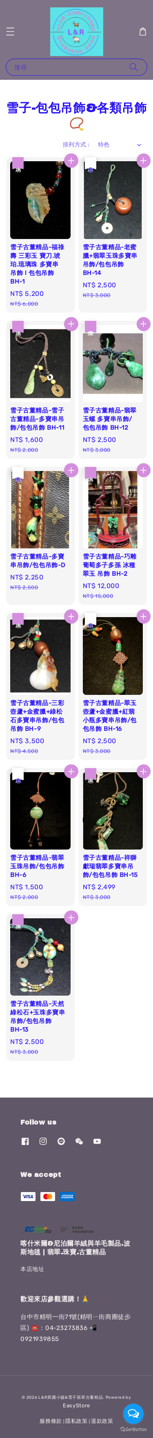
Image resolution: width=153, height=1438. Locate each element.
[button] (10, 32)
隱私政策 (76, 1421)
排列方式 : (76, 144)
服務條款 (51, 1421)
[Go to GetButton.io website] (133, 1429)
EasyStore (76, 1405)
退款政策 (102, 1421)
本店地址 (32, 1269)
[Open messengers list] (133, 1414)
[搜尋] (134, 67)
